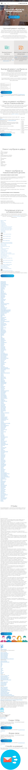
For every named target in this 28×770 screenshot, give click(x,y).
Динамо (2, 328)
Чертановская (3, 487)
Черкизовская (3, 486)
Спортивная (3, 450)
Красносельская (3, 355)
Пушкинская (3, 428)
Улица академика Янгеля (5, 473)
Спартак (2, 449)
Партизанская (3, 409)
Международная (3, 382)
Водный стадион (3, 319)
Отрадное (2, 403)
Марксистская (3, 376)
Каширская (3, 344)
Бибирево (2, 302)
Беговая (2, 298)
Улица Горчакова (4, 474)
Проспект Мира (3, 426)
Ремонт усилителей (4, 657)
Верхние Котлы (3, 317)
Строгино (2, 453)
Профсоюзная (3, 427)
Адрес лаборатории (4, 687)
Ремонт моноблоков (4, 655)
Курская (2, 365)
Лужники (2, 374)
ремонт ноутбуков (15, 114)
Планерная (3, 415)
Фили (1, 479)
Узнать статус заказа (4, 681)
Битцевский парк (4, 304)
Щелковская (3, 495)
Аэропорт (2, 291)
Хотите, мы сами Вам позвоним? (7, 275)
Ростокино (2, 434)
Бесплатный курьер (4, 676)
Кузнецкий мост (3, 362)
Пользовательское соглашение (11, 699)
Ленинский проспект (4, 367)
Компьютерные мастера (5, 692)
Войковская (3, 320)
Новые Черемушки (4, 397)
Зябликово (2, 338)
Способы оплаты (4, 683)
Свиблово (2, 439)
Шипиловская (3, 493)
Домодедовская (3, 331)
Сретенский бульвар (4, 451)
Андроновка (3, 288)
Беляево (2, 301)
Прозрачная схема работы (5, 690)
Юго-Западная (3, 498)
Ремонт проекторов (4, 654)
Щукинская (3, 496)
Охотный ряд (3, 404)
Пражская (2, 422)
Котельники (3, 352)
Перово (2, 411)
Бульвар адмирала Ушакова (6, 309)
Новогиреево (3, 392)
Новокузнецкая (3, 394)
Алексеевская (3, 285)
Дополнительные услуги (5, 661)
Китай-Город (3, 346)
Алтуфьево (2, 287)
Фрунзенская (3, 481)
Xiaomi (2, 673)
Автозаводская (3, 282)
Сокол (2, 446)
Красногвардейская (4, 353)
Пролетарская (3, 424)
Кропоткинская (3, 359)
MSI (1, 666)
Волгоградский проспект (5, 321)
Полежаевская (3, 420)
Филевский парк (3, 478)
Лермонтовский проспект (5, 368)
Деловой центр (3, 327)
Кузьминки (2, 363)
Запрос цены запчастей (5, 677)
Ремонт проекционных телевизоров (7, 658)
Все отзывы (6, 633)
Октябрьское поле (4, 401)
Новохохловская (3, 396)
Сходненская (3, 456)
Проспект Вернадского (5, 425)
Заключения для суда (4, 678)
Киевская (2, 345)
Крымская (2, 361)
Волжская (2, 322)
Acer (1, 662)
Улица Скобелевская (4, 475)
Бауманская (3, 297)
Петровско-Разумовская (5, 412)
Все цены (5, 134)
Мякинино (2, 387)
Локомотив (3, 371)
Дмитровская (3, 329)
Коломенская (3, 348)
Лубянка (2, 373)
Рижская (2, 432)
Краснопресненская (4, 354)
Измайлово (3, 339)
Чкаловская (3, 490)
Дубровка (2, 333)
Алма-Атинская (3, 286)
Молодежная (3, 386)
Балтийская (3, 295)
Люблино (2, 375)
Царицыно (2, 484)
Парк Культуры (3, 407)
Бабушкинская (3, 292)
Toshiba (2, 670)
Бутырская (2, 313)
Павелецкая (3, 405)
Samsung (2, 672)
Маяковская (3, 380)
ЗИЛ (1, 336)
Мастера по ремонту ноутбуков (6, 694)
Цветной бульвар (4, 485)
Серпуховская (3, 443)
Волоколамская (3, 323)
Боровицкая (3, 306)
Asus (1, 665)
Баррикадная (3, 296)
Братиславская (3, 308)
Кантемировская (3, 342)
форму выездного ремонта (8, 60)
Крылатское (3, 360)
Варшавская (3, 315)
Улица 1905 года (3, 472)
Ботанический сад (4, 307)
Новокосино (3, 393)
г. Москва (24, 0)
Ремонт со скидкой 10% (5, 675)
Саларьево (2, 438)
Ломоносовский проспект (5, 372)
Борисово (2, 305)
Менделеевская (3, 383)
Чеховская (2, 488)
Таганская (2, 457)
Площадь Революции (4, 418)
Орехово (2, 402)
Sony (1, 669)
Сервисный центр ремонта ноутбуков (7, 695)
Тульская (2, 468)
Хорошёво (2, 483)
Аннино (2, 289)
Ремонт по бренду (4, 660)
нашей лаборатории (12, 120)
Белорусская (3, 300)
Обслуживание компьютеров (6, 679)
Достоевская (3, 332)
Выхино (2, 326)
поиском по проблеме (17, 216)
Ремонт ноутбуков (4, 652)
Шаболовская (3, 491)
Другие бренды (19, 699)
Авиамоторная (3, 281)
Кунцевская (3, 364)
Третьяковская (3, 465)
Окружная (2, 399)
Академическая (3, 283)
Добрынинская (3, 330)
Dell (1, 671)
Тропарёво (3, 466)
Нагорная (2, 389)
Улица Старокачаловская (5, 476)
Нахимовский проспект (5, 390)
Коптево (2, 351)
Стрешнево (3, 452)
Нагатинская (3, 388)
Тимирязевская (3, 464)
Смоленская (3, 445)
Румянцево (3, 435)
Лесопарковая (3, 369)
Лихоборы (2, 370)
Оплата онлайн (3, 684)
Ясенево (2, 500)
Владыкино (3, 318)
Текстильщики (3, 460)
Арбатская (2, 290)
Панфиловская (3, 406)
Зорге (2, 337)
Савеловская (3, 437)
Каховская (2, 343)
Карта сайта (3, 699)
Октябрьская (3, 400)
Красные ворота (3, 357)
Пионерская (3, 414)
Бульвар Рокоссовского (5, 311)
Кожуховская (3, 347)
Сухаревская (3, 455)
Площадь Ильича (4, 417)
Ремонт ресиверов (4, 656)
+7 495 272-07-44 (22, 3)
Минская (2, 384)
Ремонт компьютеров (4, 653)
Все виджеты (3, 0)
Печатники (2, 413)
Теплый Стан (3, 462)
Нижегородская (3, 391)
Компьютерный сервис (5, 693)
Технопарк (2, 463)
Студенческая (3, 454)
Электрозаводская (4, 497)
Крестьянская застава (4, 358)
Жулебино (2, 334)
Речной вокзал (3, 431)
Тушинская (2, 470)
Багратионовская (4, 294)
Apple (2, 663)
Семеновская (3, 442)
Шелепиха (2, 492)
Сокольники (3, 448)
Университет (3, 477)
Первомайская (3, 410)
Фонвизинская (3, 480)
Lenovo (2, 668)
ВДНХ (2, 316)
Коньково (2, 350)
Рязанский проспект (4, 436)
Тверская (2, 458)
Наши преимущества (4, 689)
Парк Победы (3, 408)
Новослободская (4, 395)
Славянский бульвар (4, 444)
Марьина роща (3, 378)
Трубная (2, 467)
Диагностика (2, 119)
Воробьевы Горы (4, 324)
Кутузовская (3, 366)
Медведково (3, 381)
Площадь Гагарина (4, 416)
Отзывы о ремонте (4, 688)
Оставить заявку (3, 717)
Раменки (2, 430)
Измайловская (3, 340)
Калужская (2, 341)
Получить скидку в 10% (14, 16)
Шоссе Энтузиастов (4, 494)
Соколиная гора (3, 447)
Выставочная (3, 325)
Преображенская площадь (5, 423)
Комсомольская (3, 349)
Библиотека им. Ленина (5, 303)
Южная (2, 499)
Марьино (2, 379)
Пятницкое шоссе (4, 429)
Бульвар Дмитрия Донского (5, 310)
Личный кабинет (4, 682)
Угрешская (2, 471)
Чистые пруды (3, 489)
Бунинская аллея (4, 312)
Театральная (3, 459)
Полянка (2, 421)
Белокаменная (3, 299)
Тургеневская (3, 469)
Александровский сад (4, 284)
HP (1, 667)
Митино (2, 385)
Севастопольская (4, 441)
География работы (4, 691)
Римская (2, 433)
